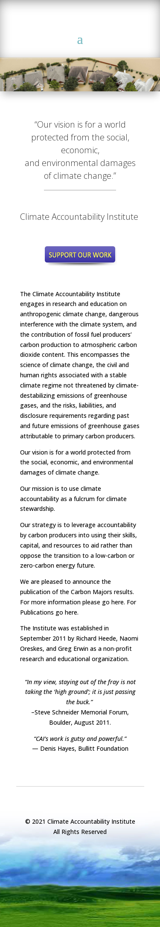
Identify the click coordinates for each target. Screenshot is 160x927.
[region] (80, 71)
